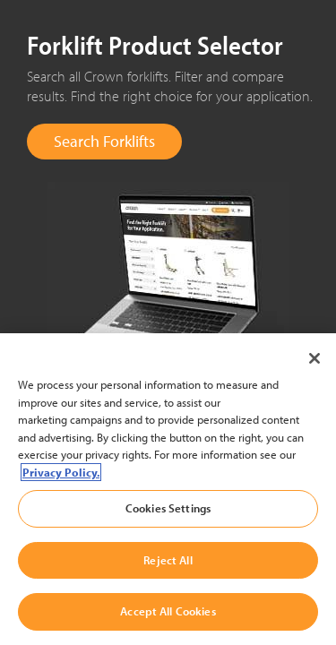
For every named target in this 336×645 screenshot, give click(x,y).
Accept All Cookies (167, 611)
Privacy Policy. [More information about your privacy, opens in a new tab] (60, 472)
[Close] (314, 358)
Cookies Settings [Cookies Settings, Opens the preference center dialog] (168, 508)
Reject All (167, 560)
